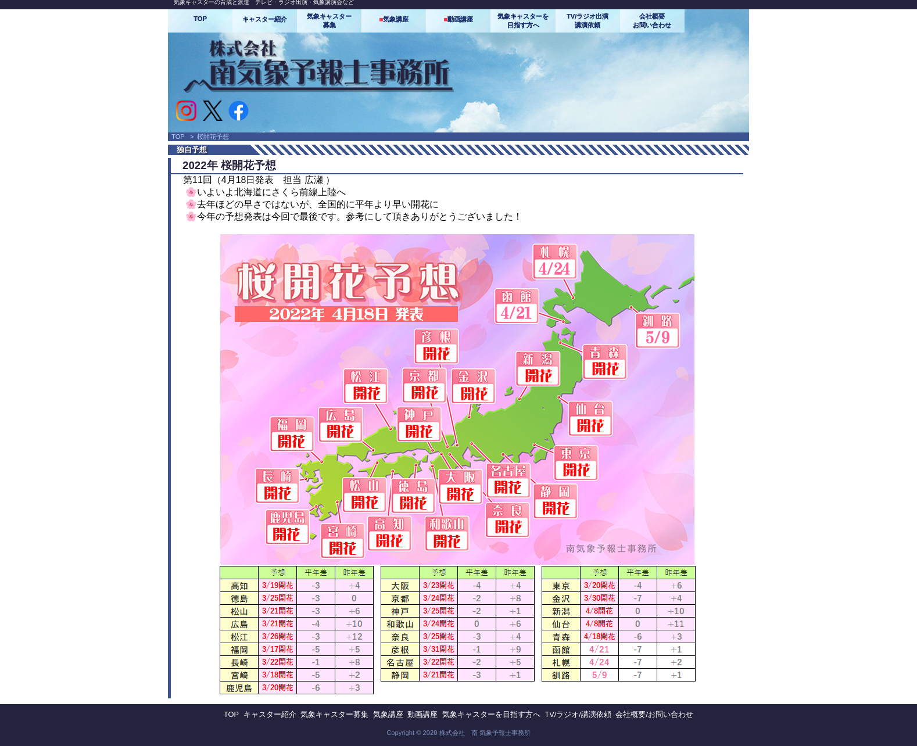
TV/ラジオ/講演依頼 (578, 714)
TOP (200, 18)
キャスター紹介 (264, 19)
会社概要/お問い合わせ (654, 714)
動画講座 (459, 19)
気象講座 (394, 19)
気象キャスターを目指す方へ (523, 20)
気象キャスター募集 (329, 20)
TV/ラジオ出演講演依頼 (587, 20)
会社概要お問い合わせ (652, 20)
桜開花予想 (213, 136)
